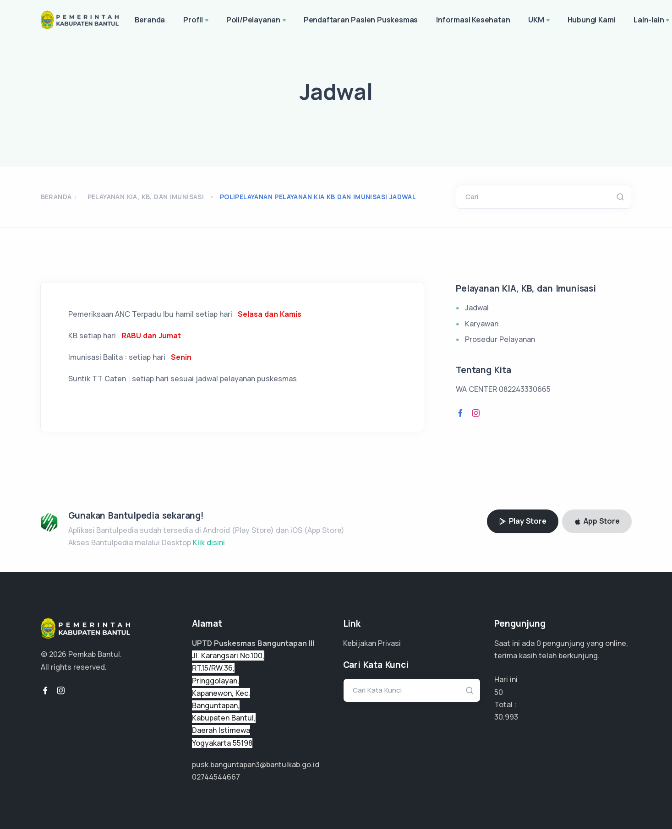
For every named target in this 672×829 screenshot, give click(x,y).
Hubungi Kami (592, 20)
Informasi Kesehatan (473, 20)
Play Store (522, 521)
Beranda (150, 20)
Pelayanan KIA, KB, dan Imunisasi (145, 196)
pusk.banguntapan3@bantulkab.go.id (255, 764)
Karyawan (481, 324)
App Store (597, 521)
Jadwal (477, 308)
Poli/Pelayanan (257, 21)
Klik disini (209, 542)
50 (498, 692)
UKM (539, 21)
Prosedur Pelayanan (500, 339)
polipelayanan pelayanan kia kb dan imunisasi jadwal (318, 196)
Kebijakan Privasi (372, 643)
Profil (196, 21)
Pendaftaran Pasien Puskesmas (361, 20)
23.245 (505, 717)
